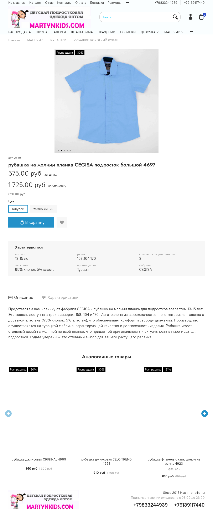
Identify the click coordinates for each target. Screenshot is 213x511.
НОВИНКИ (128, 32)
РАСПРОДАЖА (19, 32)
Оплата (80, 2)
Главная (14, 40)
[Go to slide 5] (70, 150)
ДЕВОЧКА (150, 32)
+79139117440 (194, 2)
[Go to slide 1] (58, 150)
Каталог (35, 2)
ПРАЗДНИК (106, 32)
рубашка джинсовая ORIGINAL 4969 (39, 459)
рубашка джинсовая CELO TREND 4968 (106, 461)
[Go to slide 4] (67, 150)
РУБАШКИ (58, 40)
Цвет (12, 201)
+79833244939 (166, 2)
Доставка (97, 2)
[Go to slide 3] (64, 150)
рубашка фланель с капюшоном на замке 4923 (174, 461)
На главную (17, 2)
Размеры (114, 2)
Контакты (64, 2)
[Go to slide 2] (61, 150)
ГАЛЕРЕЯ (59, 32)
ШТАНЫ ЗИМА (82, 32)
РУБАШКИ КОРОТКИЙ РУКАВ (96, 40)
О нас (49, 2)
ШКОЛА (41, 32)
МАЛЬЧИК (174, 32)
